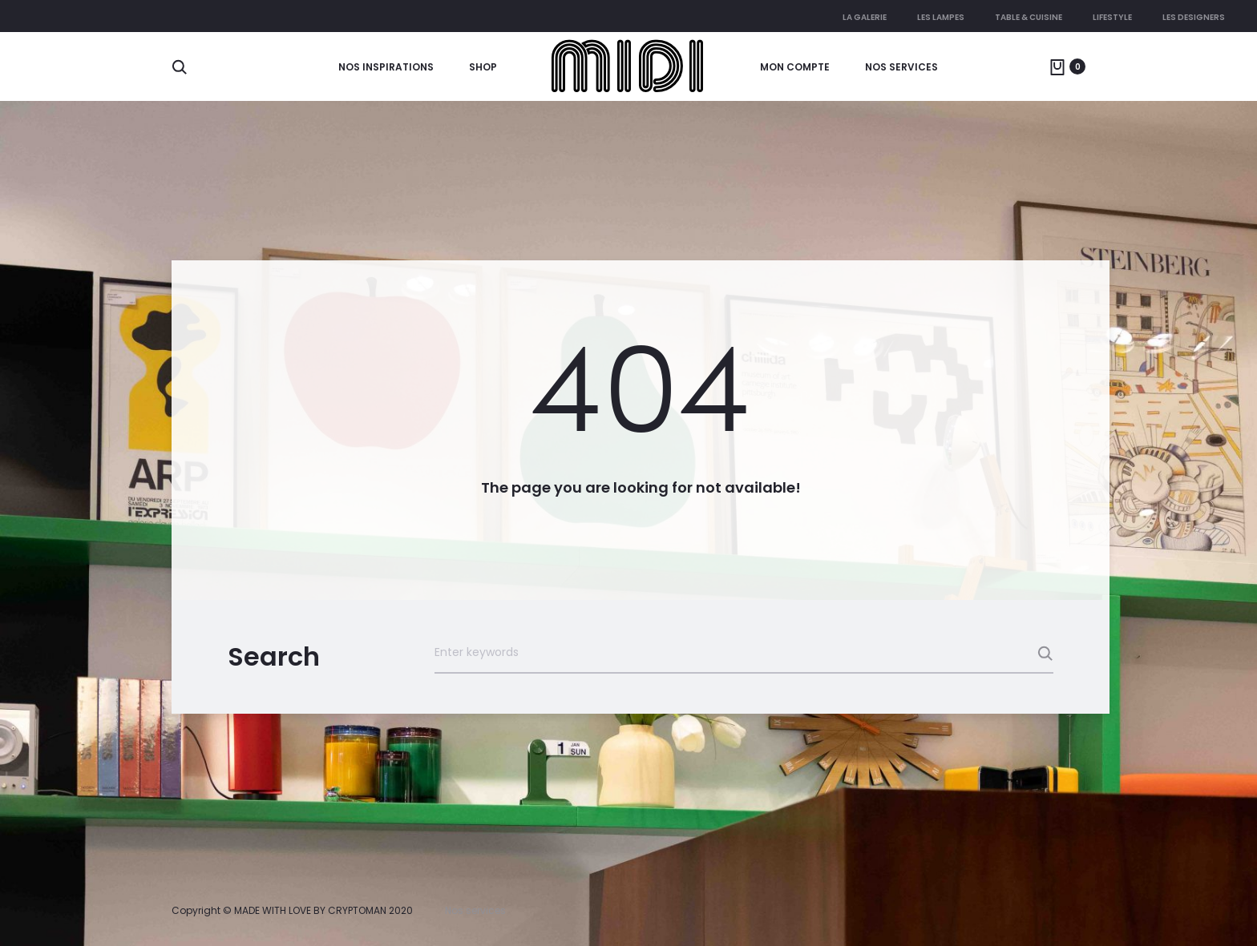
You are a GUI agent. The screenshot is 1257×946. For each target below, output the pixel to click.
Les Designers (1193, 17)
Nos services (901, 67)
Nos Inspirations (386, 67)
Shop (483, 67)
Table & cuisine (1028, 17)
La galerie (865, 17)
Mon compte (795, 67)
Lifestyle (1112, 17)
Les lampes (940, 17)
